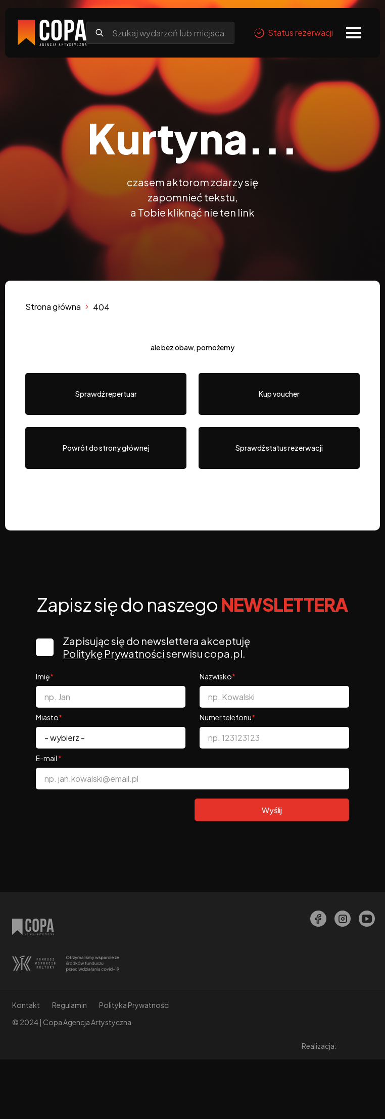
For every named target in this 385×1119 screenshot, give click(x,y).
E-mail (49, 758)
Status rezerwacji (293, 32)
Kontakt (26, 1004)
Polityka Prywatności (134, 1004)
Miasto (49, 717)
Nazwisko (217, 676)
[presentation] (112, 816)
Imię (45, 676)
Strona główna (53, 306)
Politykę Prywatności (116, 653)
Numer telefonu (227, 717)
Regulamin (69, 1004)
